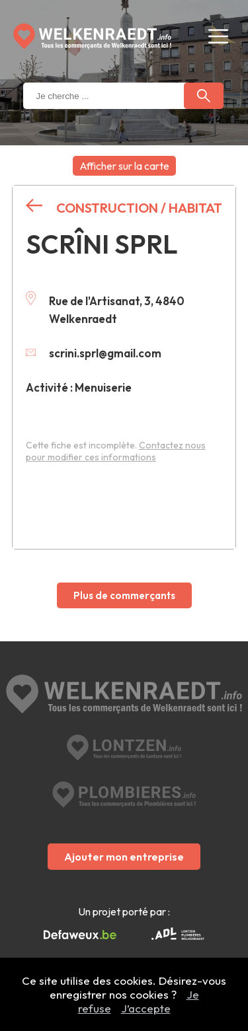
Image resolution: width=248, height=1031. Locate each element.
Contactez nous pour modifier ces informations (116, 451)
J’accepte (146, 1008)
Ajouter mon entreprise (124, 856)
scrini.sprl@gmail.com (93, 353)
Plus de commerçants (124, 595)
